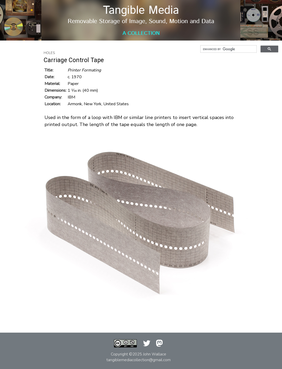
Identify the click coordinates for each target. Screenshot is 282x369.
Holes (49, 53)
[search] (228, 49)
